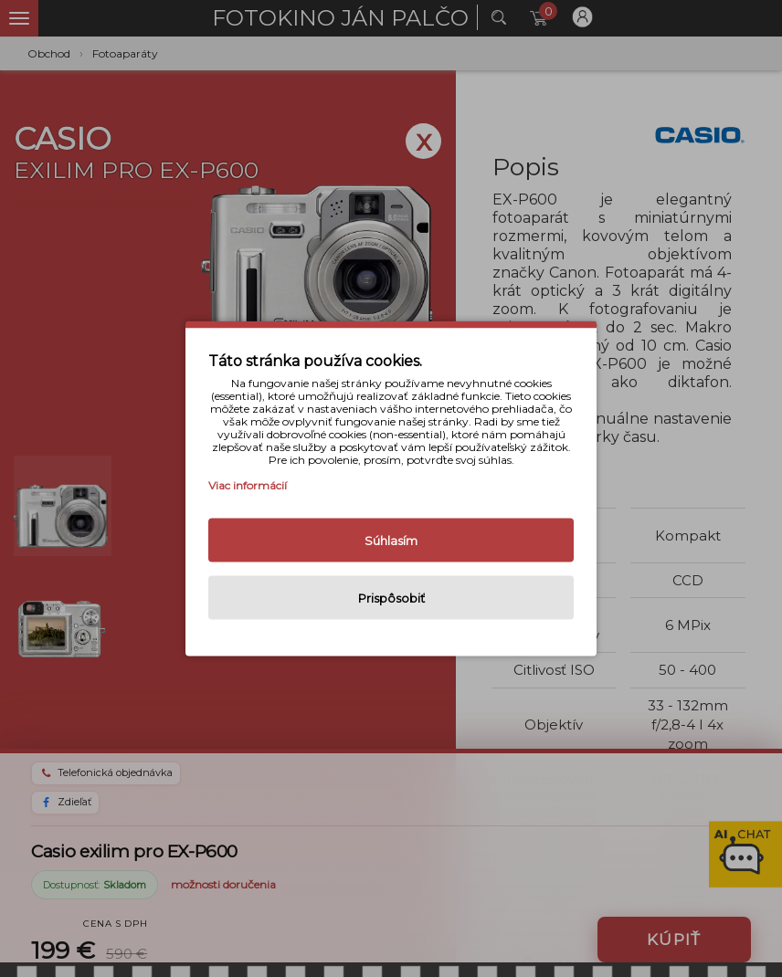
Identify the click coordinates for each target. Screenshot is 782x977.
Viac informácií (247, 485)
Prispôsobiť (391, 598)
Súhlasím (391, 540)
